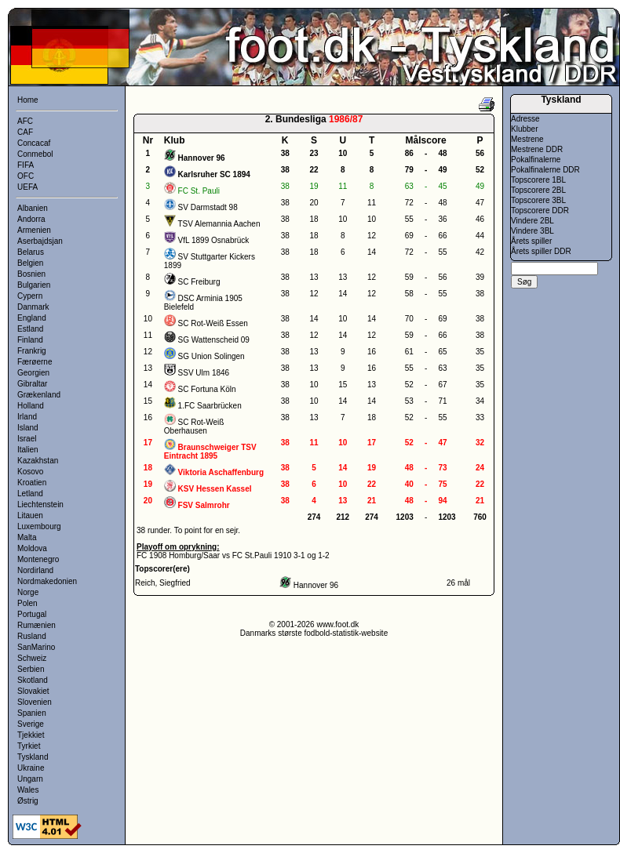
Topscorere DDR (540, 210)
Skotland (32, 680)
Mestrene (527, 139)
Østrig (27, 801)
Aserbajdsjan (40, 241)
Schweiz (31, 658)
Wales (27, 790)
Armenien (34, 230)
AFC (25, 121)
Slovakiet (33, 691)
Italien (27, 449)
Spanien (31, 713)
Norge (27, 592)
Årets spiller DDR (541, 251)
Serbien (30, 669)
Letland (30, 493)
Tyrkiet (28, 746)
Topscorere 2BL (538, 190)
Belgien (30, 263)
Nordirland (35, 570)
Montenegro (38, 559)
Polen (27, 603)
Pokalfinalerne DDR (545, 169)
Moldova (32, 548)
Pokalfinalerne (535, 159)
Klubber (524, 129)
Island (27, 427)
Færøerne (34, 362)
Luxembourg (39, 526)
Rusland (31, 636)
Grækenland (38, 394)
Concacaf (33, 143)
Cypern (29, 296)
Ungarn (30, 779)
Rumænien (36, 625)
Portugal (31, 614)
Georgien (33, 372)
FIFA (25, 165)
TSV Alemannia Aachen (218, 224)
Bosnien (31, 274)
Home (27, 100)
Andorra (31, 219)
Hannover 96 (316, 585)
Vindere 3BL (532, 231)
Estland (30, 329)
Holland (30, 405)
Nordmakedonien (47, 581)
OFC (25, 176)
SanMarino (36, 647)
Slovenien (34, 702)
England (31, 318)
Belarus (30, 252)
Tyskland (32, 757)
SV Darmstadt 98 (208, 207)
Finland (30, 340)
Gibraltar (32, 383)
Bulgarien (33, 285)
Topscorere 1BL (538, 180)
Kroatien (31, 482)
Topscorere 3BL (538, 200)
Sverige (30, 724)
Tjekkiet (30, 735)
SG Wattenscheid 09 (214, 340)
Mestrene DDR (537, 149)
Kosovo (30, 471)
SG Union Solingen (211, 356)
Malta (26, 537)
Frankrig (31, 351)
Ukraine (30, 768)
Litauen (30, 515)
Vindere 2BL (532, 220)
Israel (26, 438)
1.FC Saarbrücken (210, 405)
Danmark (33, 307)
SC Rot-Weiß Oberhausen (194, 426)
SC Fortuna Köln (207, 389)
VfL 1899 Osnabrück (214, 240)
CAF (25, 132)
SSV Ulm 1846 (204, 372)
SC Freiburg (199, 282)
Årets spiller (531, 241)
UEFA (27, 187)
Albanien (32, 208)
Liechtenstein (40, 504)
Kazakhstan (37, 460)
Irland (27, 416)
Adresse (525, 118)
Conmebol (35, 154)
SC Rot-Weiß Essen (213, 323)
